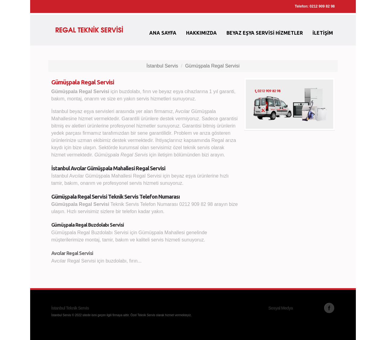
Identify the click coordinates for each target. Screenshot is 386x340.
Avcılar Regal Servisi (72, 253)
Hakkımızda (201, 33)
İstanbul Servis (162, 65)
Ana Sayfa (162, 33)
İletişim (322, 33)
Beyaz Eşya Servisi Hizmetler (264, 33)
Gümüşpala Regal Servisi (212, 65)
